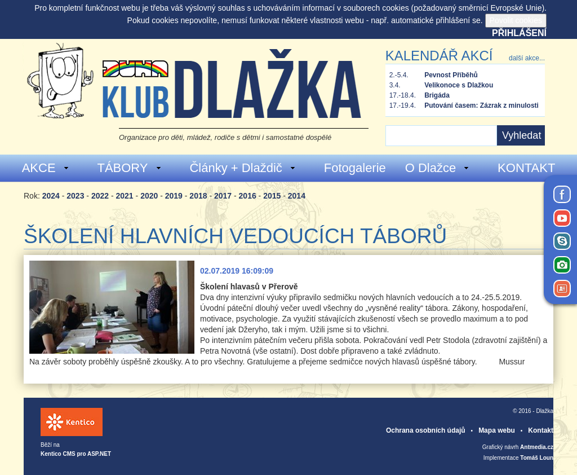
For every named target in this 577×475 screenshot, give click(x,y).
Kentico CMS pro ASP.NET (76, 454)
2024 (51, 195)
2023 (75, 195)
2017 (223, 195)
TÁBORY (129, 168)
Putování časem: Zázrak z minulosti (481, 105)
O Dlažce (437, 168)
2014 (296, 195)
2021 (125, 195)
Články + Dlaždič (242, 168)
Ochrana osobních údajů (425, 430)
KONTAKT (526, 168)
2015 (272, 195)
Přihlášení (519, 33)
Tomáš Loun (536, 458)
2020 (149, 195)
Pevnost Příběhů (451, 75)
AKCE (46, 168)
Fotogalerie (355, 168)
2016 (247, 195)
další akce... (527, 58)
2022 (100, 195)
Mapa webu (496, 430)
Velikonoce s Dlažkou (458, 85)
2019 (174, 195)
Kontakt (540, 430)
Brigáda (437, 95)
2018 (198, 195)
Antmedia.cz (536, 447)
